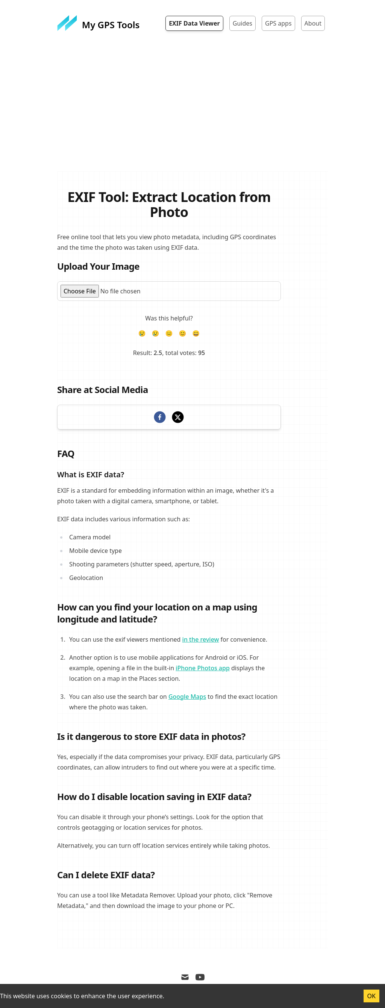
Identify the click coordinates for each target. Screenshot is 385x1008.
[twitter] (178, 417)
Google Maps (187, 696)
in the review (200, 639)
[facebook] (160, 417)
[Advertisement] (192, 115)
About (313, 23)
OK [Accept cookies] (371, 996)
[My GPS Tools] (98, 23)
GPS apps (278, 23)
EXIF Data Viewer (194, 23)
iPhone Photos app (203, 668)
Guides (242, 23)
